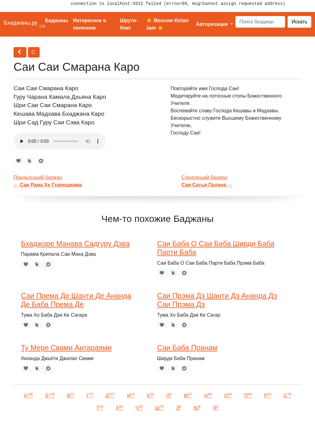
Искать (299, 21)
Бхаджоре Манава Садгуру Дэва (75, 244)
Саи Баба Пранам (187, 348)
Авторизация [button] (212, 24)
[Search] (260, 22)
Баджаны (56, 20)
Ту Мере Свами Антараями (66, 348)
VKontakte (75, 427)
